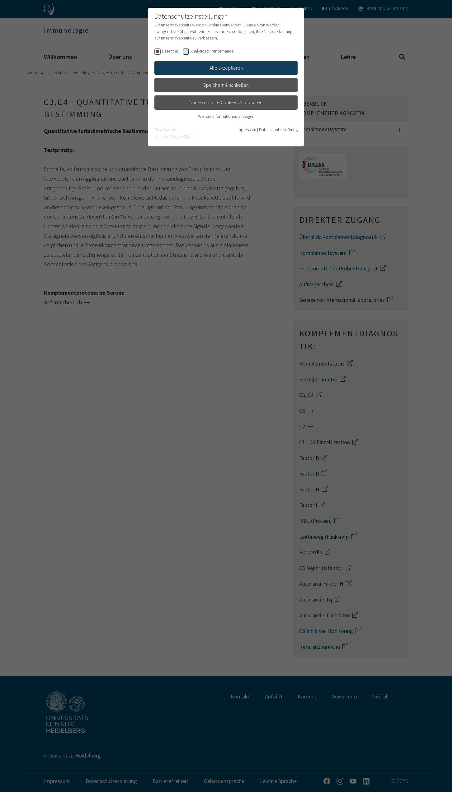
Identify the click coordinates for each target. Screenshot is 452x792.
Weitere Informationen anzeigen (226, 116)
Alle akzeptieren (226, 68)
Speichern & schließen (226, 85)
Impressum (246, 129)
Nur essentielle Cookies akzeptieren (226, 102)
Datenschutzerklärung (278, 129)
